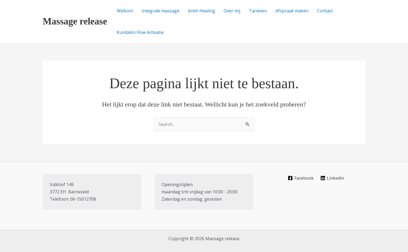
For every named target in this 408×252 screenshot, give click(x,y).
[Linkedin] (332, 178)
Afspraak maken (292, 11)
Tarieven (258, 11)
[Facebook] (301, 178)
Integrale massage (160, 11)
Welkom (125, 11)
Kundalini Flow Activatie (140, 32)
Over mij (232, 11)
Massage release (75, 21)
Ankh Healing (201, 11)
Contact (325, 11)
